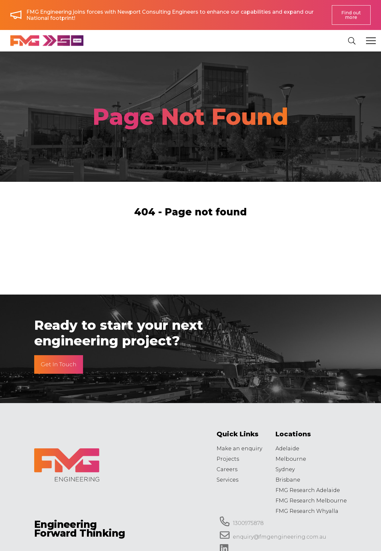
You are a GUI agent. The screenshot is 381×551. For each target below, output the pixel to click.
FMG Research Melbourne (311, 501)
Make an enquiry (239, 448)
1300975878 (242, 521)
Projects (228, 459)
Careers (227, 469)
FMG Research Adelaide (307, 490)
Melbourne (290, 459)
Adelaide (287, 448)
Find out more (351, 15)
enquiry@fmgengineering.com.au (273, 535)
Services (227, 480)
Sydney (285, 469)
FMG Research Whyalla (306, 511)
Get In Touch (59, 364)
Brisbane (287, 480)
